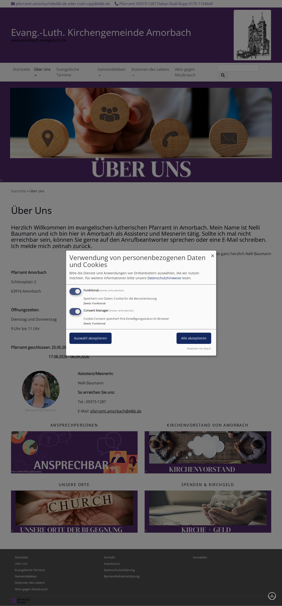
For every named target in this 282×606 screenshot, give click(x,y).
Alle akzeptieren (194, 338)
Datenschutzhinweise (164, 278)
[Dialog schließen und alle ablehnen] (212, 253)
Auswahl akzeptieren (90, 338)
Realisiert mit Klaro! (199, 348)
